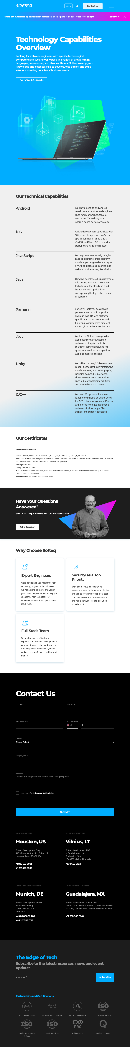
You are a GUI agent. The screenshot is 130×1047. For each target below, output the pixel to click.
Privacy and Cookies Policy (43, 793)
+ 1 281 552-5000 (24, 868)
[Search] (76, 6)
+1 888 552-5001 (24, 864)
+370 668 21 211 (73, 864)
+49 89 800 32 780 (25, 916)
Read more (113, 16)
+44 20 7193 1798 (24, 920)
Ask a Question (27, 527)
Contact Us (92, 6)
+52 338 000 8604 (75, 916)
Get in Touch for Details (31, 80)
